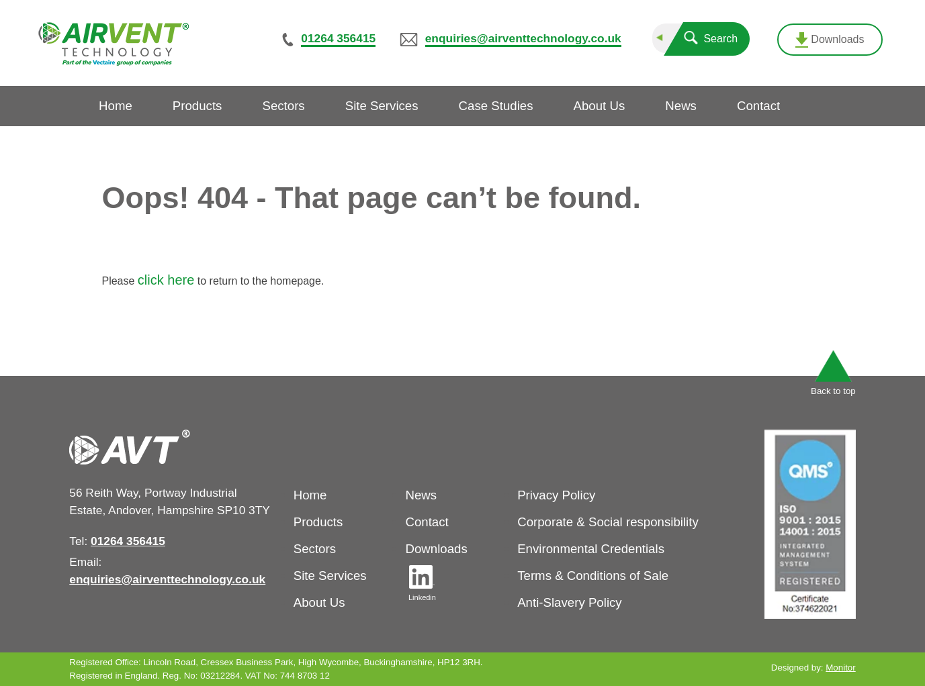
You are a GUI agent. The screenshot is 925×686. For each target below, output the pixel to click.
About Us (319, 602)
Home (310, 495)
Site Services (330, 576)
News (421, 495)
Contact (426, 522)
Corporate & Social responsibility (608, 522)
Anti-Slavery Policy (569, 602)
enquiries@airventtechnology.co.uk (523, 38)
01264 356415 (338, 38)
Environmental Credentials (590, 549)
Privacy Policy (556, 495)
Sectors (315, 549)
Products (318, 522)
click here (166, 280)
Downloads (830, 40)
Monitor (840, 668)
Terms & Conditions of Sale (592, 576)
